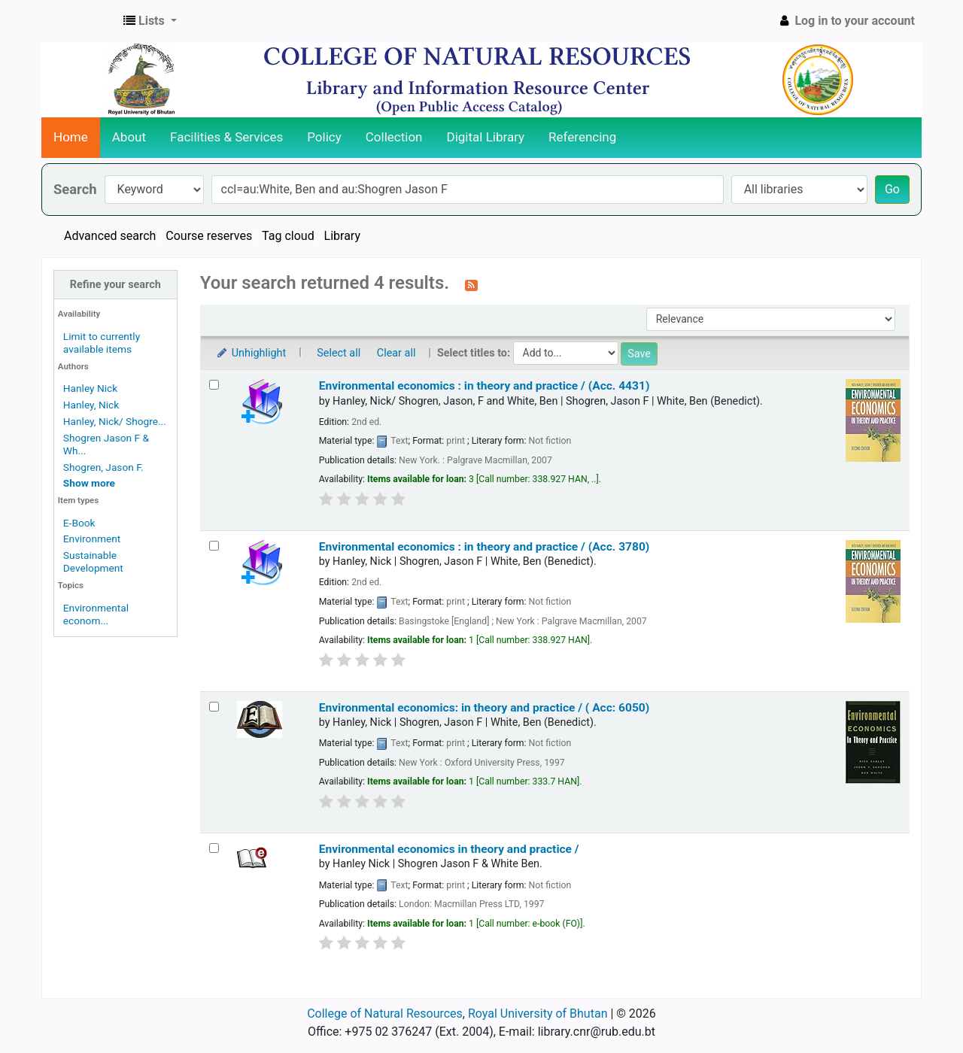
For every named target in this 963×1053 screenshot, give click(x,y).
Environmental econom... (96, 614)
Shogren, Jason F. (103, 467)
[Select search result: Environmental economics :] (214, 385)
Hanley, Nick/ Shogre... (114, 421)
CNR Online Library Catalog (79, 21)
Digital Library (486, 136)
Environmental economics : (484, 386)
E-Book (79, 523)
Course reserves (209, 236)
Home (70, 136)
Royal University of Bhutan (538, 1013)
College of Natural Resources (385, 1013)
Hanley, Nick (91, 405)
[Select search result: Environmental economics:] (214, 707)
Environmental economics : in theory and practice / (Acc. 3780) (484, 547)
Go (892, 189)
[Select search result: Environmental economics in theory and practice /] (214, 848)
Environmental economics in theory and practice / (449, 849)
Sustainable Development (93, 561)
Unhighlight (251, 353)
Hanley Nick (90, 388)
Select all (338, 353)
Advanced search (110, 236)
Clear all (396, 353)
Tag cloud (288, 236)
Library (342, 236)
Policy (324, 136)
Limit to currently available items (101, 342)
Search (75, 189)
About (129, 136)
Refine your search (115, 284)
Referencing (582, 136)
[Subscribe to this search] (471, 284)
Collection (394, 136)
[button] (150, 21)
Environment (91, 539)
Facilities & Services (226, 136)
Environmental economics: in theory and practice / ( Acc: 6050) (484, 708)
